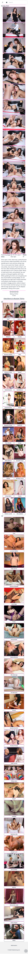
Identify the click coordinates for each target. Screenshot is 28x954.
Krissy (19, 443)
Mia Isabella (20, 513)
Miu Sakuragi (14, 675)
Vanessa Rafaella (14, 586)
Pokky (14, 621)
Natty (14, 799)
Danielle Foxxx (19, 460)
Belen (14, 940)
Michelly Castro (20, 478)
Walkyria (8, 337)
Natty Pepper (14, 922)
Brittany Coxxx (8, 372)
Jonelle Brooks (8, 407)
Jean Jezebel (14, 869)
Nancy (20, 372)
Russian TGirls (5, 6)
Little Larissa (14, 763)
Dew (8, 319)
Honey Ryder (14, 639)
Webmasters (14, 945)
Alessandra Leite (14, 905)
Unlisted (14, 816)
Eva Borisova (14, 692)
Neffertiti (19, 425)
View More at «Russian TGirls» (14, 299)
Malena (14, 887)
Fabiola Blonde (14, 657)
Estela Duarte (8, 390)
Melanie (20, 319)
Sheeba (20, 337)
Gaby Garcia (14, 568)
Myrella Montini (14, 728)
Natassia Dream (8, 425)
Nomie (8, 478)
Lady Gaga (14, 604)
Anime (19, 407)
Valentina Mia (14, 834)
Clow (14, 533)
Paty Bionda (8, 443)
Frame (19, 496)
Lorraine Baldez (14, 551)
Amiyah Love (14, 852)
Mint (20, 354)
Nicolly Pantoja (14, 745)
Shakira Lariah (8, 513)
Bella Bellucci (8, 460)
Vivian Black (8, 496)
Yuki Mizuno (20, 390)
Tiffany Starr (14, 781)
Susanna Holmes (8, 354)
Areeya (14, 710)
